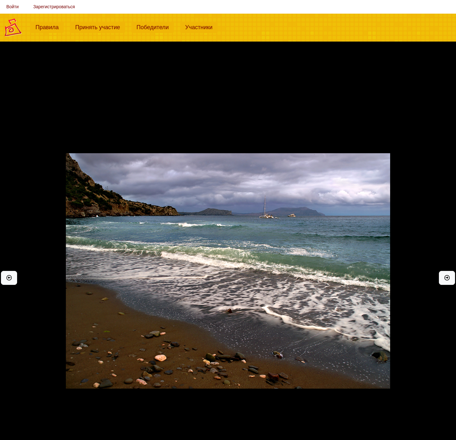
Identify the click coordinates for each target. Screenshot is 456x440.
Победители (155, 26)
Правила (49, 26)
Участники (201, 26)
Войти (12, 6)
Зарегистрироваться (54, 6)
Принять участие (100, 26)
